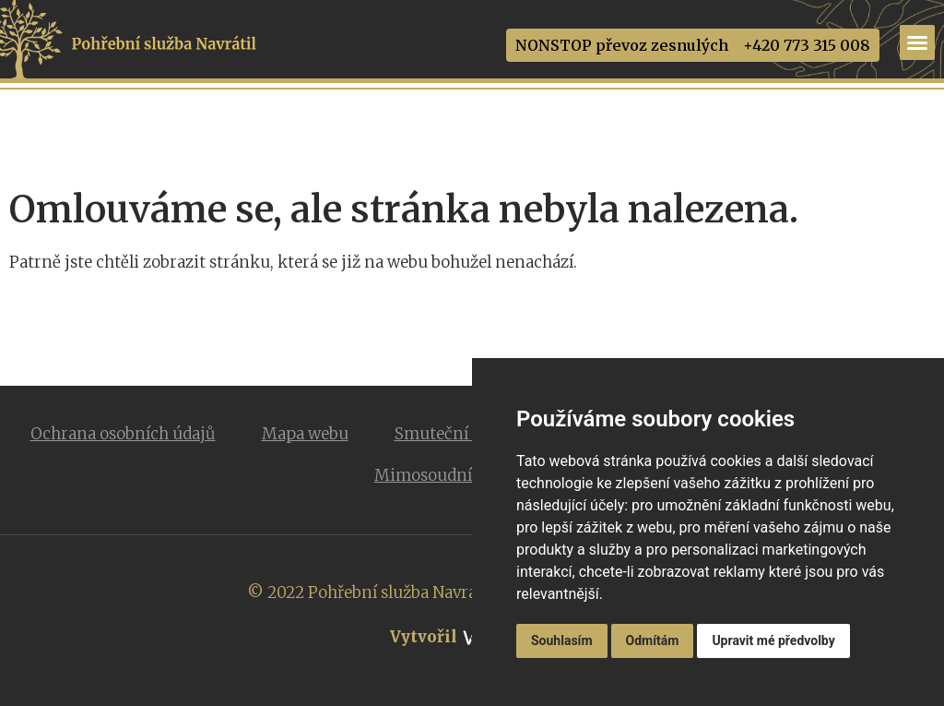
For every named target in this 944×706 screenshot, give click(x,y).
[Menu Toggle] (917, 42)
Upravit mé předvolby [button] (773, 640)
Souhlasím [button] (562, 640)
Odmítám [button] (652, 640)
